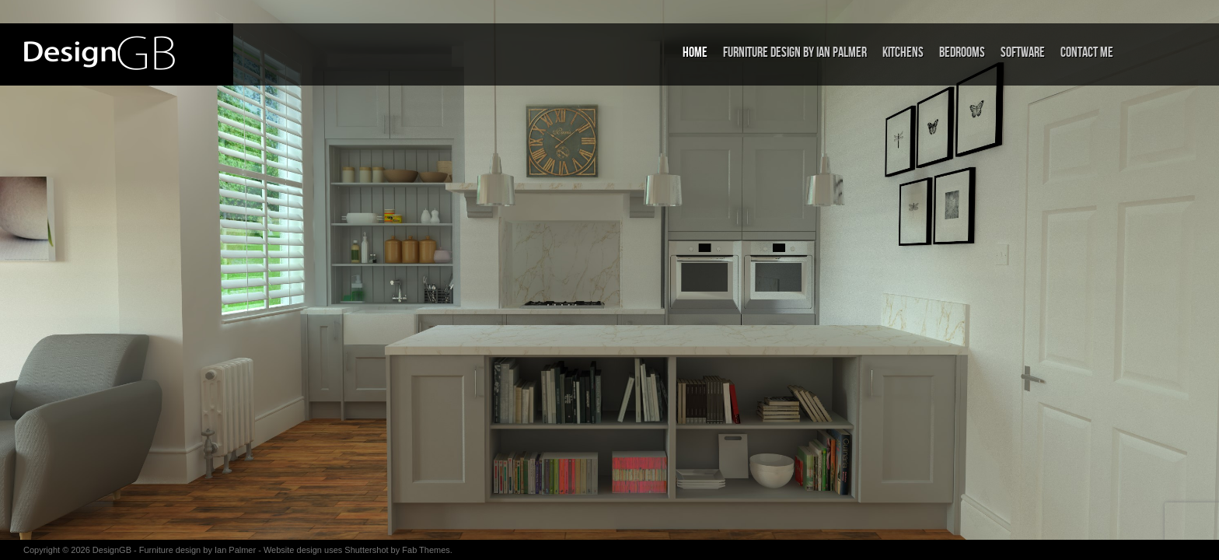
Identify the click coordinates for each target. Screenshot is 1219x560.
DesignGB (112, 550)
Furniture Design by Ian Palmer (795, 52)
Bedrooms (962, 52)
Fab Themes (426, 550)
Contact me (1086, 52)
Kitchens (903, 52)
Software (1023, 52)
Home (695, 52)
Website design (293, 550)
